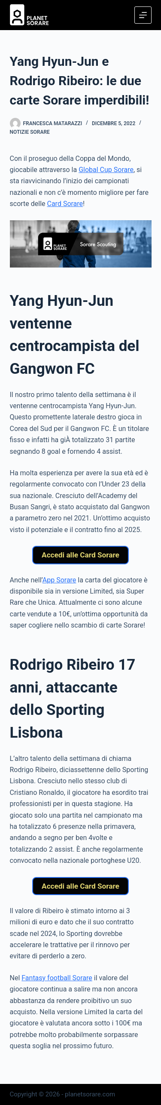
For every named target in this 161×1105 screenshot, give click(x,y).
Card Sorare (65, 204)
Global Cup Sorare (106, 170)
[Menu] (143, 15)
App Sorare (59, 580)
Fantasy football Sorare (56, 978)
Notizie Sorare (30, 132)
